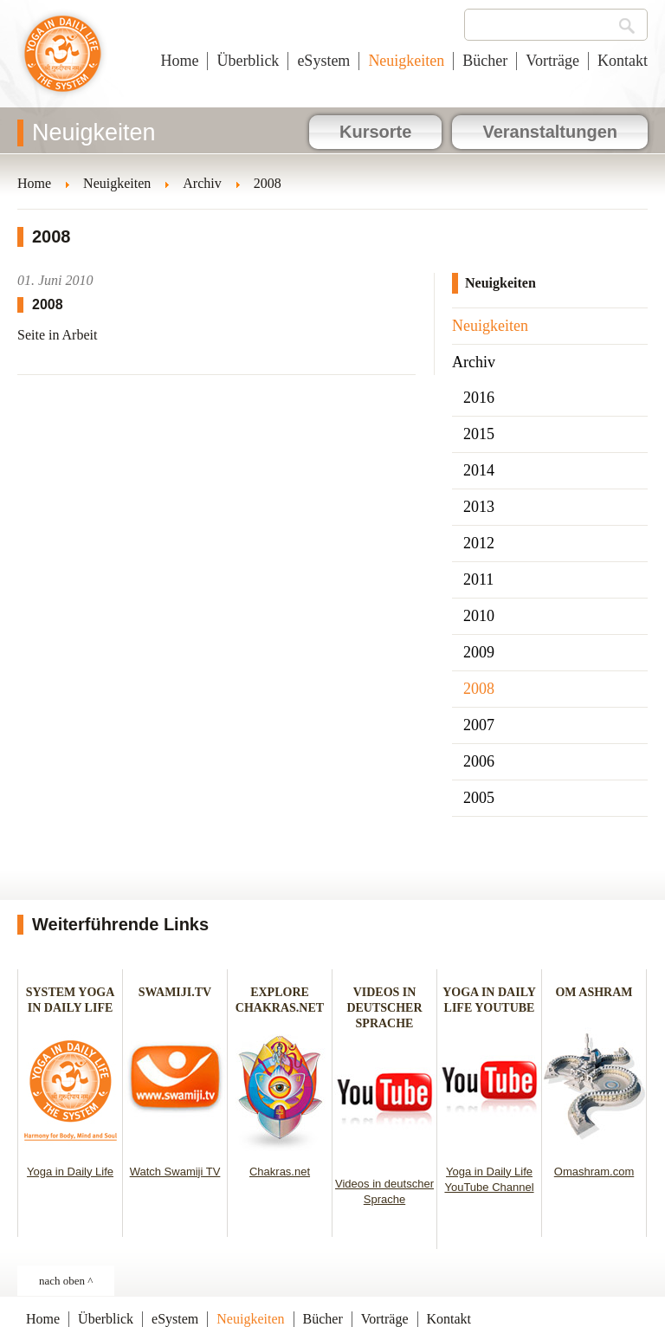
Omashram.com (594, 1171)
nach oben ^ (66, 1280)
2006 (478, 761)
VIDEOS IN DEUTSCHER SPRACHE (384, 1008)
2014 (478, 470)
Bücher (484, 60)
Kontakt (622, 60)
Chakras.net (279, 1171)
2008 (478, 688)
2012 (478, 543)
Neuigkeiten (406, 60)
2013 (478, 506)
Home (179, 60)
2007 (478, 725)
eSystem (323, 60)
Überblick (247, 60)
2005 (478, 797)
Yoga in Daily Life (70, 1171)
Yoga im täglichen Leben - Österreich (62, 62)
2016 (478, 397)
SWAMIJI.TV (175, 992)
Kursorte (375, 131)
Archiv (473, 362)
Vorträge (552, 60)
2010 (478, 616)
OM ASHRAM (593, 992)
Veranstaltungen (549, 131)
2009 (478, 652)
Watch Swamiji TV (175, 1171)
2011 (478, 579)
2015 (478, 434)
